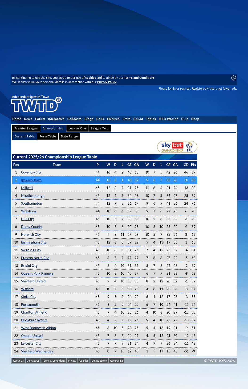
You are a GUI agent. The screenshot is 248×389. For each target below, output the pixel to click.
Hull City (27, 219)
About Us (18, 360)
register (185, 88)
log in (172, 88)
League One (77, 128)
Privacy (72, 360)
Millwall (27, 188)
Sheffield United (33, 281)
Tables (151, 119)
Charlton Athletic (34, 312)
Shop (195, 119)
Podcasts (74, 119)
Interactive (56, 119)
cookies (90, 77)
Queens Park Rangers (37, 273)
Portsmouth (30, 304)
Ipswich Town (31, 180)
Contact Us (33, 360)
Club (185, 119)
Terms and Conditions (139, 77)
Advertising (116, 360)
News (28, 119)
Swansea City (31, 250)
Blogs (89, 119)
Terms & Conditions (54, 360)
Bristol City (29, 265)
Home (16, 119)
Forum (40, 119)
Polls (100, 119)
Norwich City (31, 234)
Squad (138, 119)
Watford (27, 289)
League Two (100, 128)
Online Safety (99, 360)
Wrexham (28, 211)
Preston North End (35, 258)
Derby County (31, 226)
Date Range (69, 136)
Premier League (26, 128)
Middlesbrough (33, 195)
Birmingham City (34, 242)
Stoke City (28, 296)
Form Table (48, 136)
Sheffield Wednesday (37, 351)
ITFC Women (169, 119)
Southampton (31, 203)
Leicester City (31, 343)
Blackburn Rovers (34, 320)
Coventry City (31, 172)
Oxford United (32, 335)
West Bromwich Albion (38, 328)
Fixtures (113, 119)
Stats (126, 119)
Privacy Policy (106, 82)
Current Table (25, 136)
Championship (53, 128)
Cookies (83, 360)
